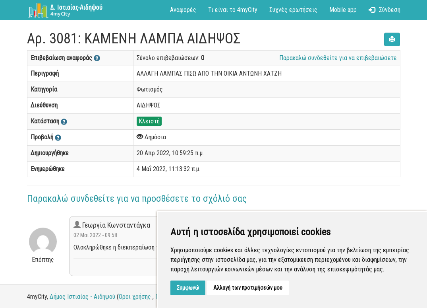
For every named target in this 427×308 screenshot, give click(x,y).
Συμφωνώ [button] (188, 288)
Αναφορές (183, 10)
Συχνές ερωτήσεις (293, 10)
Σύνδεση (384, 10)
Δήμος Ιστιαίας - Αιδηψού (82, 296)
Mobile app (343, 10)
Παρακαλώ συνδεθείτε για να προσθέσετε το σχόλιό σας (137, 198)
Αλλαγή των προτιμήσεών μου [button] (247, 288)
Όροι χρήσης (135, 296)
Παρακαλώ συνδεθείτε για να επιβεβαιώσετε (338, 58)
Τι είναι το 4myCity (232, 10)
